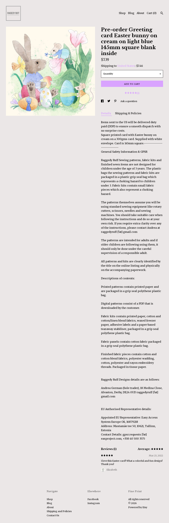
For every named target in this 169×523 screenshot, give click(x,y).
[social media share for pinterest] (115, 101)
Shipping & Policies (128, 113)
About (140, 13)
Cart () (151, 13)
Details (106, 113)
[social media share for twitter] (109, 101)
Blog (131, 13)
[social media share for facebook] (102, 101)
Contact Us (53, 515)
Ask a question (128, 101)
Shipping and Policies (59, 511)
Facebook (93, 499)
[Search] (162, 13)
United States (126, 65)
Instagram (93, 503)
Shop (122, 13)
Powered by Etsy (137, 507)
